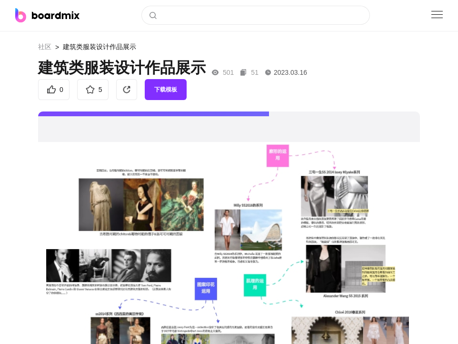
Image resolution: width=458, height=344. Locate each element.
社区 (44, 47)
